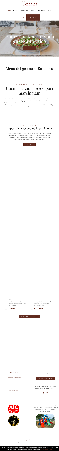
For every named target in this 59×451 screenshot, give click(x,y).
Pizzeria (33, 10)
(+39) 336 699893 (13, 390)
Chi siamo (16, 10)
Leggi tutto (13, 308)
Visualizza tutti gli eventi (29, 316)
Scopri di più (29, 144)
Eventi (43, 10)
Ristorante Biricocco (29, 125)
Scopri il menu (29, 48)
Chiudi (51, 449)
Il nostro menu (24, 10)
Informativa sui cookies (34, 440)
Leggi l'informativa (44, 449)
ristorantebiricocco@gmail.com (13, 377)
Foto (38, 10)
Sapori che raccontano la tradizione (29, 128)
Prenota (33, 17)
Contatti (49, 10)
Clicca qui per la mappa (45, 378)
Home (9, 10)
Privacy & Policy (22, 440)
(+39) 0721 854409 (13, 372)
